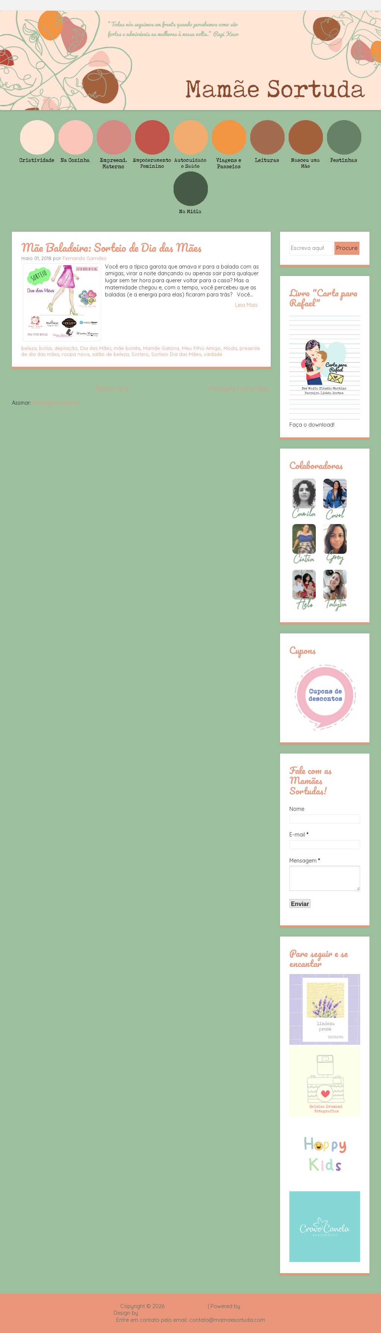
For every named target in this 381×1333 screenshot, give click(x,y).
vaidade (213, 354)
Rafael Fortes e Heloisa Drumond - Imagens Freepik (204, 1313)
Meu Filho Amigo (201, 348)
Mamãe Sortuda (186, 1306)
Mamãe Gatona (161, 348)
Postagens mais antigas (239, 388)
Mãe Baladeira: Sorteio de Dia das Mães (111, 247)
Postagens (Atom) (55, 402)
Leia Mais (246, 305)
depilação (65, 348)
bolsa (45, 348)
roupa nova (75, 354)
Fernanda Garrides (84, 258)
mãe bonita (127, 348)
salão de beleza (110, 354)
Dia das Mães (95, 348)
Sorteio (140, 354)
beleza (28, 348)
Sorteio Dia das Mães (176, 354)
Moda (230, 348)
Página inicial (111, 388)
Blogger (251, 1306)
